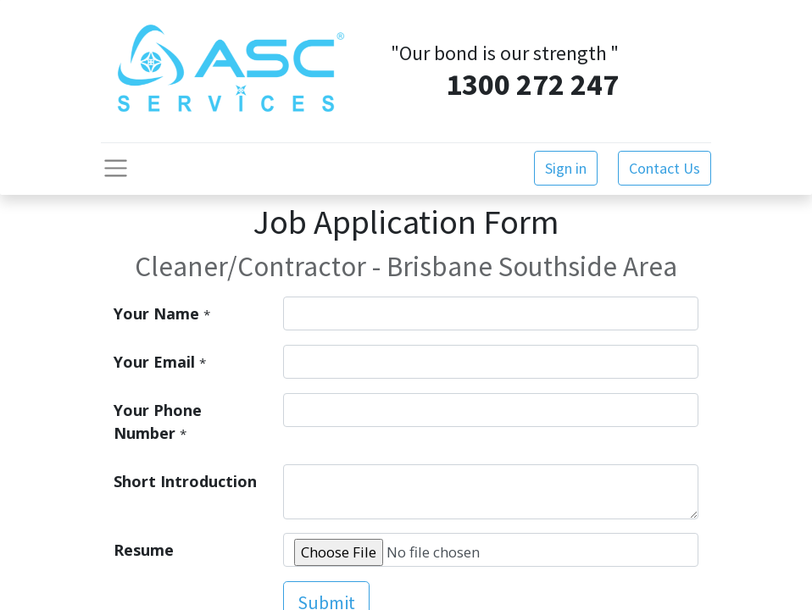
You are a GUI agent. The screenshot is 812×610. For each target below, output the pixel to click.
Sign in (566, 168)
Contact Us (664, 168)
